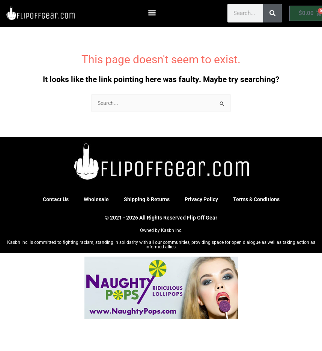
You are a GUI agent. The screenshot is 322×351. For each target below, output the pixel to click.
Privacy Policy (201, 199)
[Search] (272, 13)
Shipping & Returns (147, 199)
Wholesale (96, 199)
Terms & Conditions (256, 199)
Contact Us (56, 199)
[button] (152, 12)
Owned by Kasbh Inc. (161, 230)
